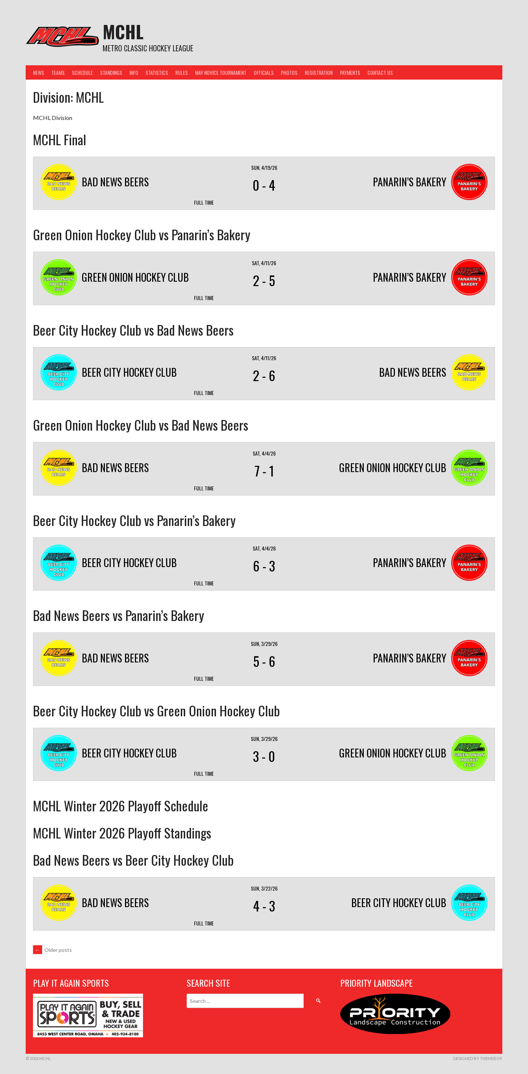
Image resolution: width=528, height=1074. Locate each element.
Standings (111, 72)
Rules (181, 72)
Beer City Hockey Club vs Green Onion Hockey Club (156, 710)
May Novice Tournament (220, 72)
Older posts (52, 950)
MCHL (123, 31)
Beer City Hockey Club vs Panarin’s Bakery (134, 520)
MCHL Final (59, 139)
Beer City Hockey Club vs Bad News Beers (133, 329)
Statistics (157, 72)
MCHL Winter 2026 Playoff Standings (122, 832)
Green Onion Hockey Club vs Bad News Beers (140, 424)
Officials (264, 72)
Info (133, 72)
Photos (289, 72)
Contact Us (380, 72)
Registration (319, 72)
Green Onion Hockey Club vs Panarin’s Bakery (141, 234)
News (38, 72)
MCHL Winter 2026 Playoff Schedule (120, 805)
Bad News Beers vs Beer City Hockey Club (133, 859)
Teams (58, 72)
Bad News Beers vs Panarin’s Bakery (118, 615)
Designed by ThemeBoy (477, 1058)
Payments (350, 72)
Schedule (82, 72)
